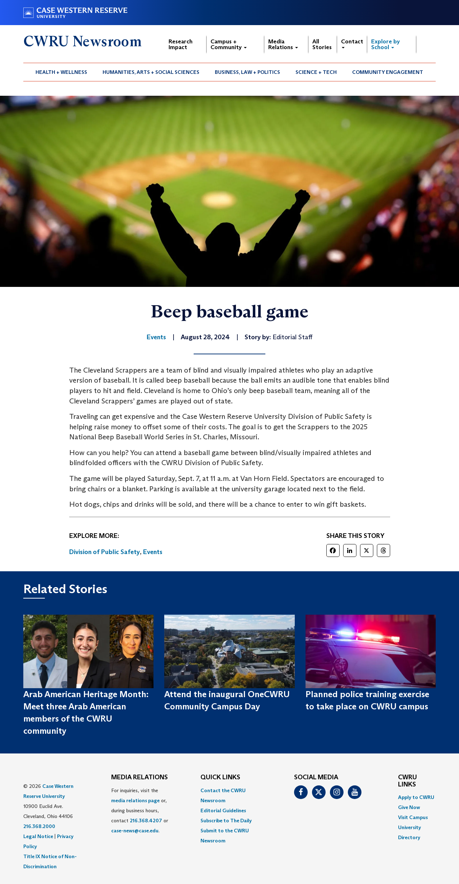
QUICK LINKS (220, 777)
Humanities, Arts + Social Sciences (151, 72)
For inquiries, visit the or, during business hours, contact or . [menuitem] (139, 810)
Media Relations (283, 44)
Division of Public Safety (104, 552)
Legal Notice (38, 836)
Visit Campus (413, 817)
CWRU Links (407, 781)
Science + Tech (316, 72)
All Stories (322, 44)
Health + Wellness (61, 72)
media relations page (135, 800)
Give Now (409, 807)
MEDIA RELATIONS (139, 777)
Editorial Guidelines (223, 810)
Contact (352, 43)
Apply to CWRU (416, 797)
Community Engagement (387, 72)
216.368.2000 (39, 826)
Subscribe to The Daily (226, 820)
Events (152, 552)
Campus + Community (228, 44)
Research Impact (181, 44)
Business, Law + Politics (247, 72)
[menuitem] (61, 72)
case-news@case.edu (134, 830)
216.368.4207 (146, 820)
